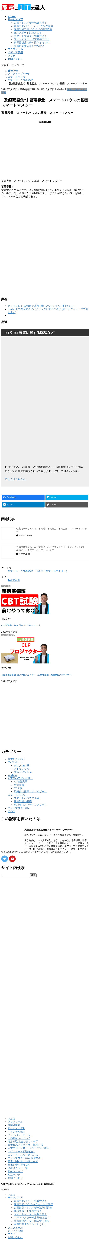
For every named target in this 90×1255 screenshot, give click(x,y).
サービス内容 (15, 1197)
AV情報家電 (20, 781)
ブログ (11, 1234)
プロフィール (15, 1121)
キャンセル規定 (16, 1131)
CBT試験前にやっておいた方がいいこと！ (21, 625)
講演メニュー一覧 (18, 1168)
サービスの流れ (16, 1128)
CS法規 (18, 788)
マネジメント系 (23, 772)
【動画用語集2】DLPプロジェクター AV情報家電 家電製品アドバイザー (36, 675)
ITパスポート (15, 762)
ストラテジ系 (21, 769)
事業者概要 (14, 1125)
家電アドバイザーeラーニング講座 (33, 26)
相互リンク (14, 1174)
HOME (11, 1118)
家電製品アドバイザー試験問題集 (33, 29)
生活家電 (19, 785)
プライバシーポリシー (20, 1135)
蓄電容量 (15, 580)
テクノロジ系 (21, 765)
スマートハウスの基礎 (20, 571)
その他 (11, 811)
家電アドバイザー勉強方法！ (30, 22)
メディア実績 (15, 1231)
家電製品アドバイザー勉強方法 (25, 1145)
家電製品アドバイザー (20, 778)
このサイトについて (19, 1138)
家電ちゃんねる (16, 759)
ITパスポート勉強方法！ (28, 32)
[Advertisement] (41, 226)
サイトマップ (15, 1171)
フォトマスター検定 (19, 808)
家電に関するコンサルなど (29, 46)
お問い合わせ (15, 1178)
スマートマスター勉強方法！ (30, 36)
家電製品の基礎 (23, 801)
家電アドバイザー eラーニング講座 (28, 1148)
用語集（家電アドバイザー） (30, 791)
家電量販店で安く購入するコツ (31, 42)
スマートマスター (18, 794)
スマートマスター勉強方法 (23, 1154)
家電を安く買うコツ (19, 1164)
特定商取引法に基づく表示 (23, 1141)
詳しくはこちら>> (15, 479)
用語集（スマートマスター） (51, 571)
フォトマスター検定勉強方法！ (31, 39)
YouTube (12, 775)
